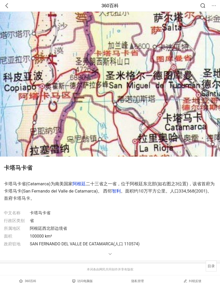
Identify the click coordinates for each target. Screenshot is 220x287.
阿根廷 (79, 183)
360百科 (109, 5)
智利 (116, 191)
